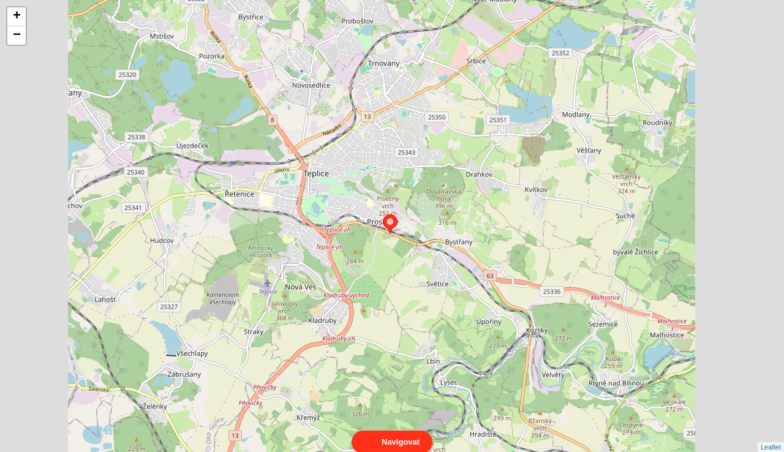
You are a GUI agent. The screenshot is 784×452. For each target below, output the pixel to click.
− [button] (17, 35)
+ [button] (17, 16)
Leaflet (771, 436)
